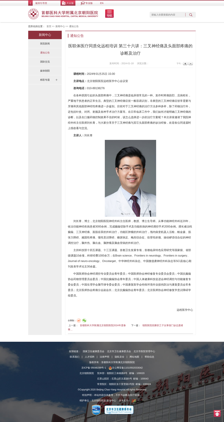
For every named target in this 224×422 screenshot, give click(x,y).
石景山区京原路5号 (121, 378)
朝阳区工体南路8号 (117, 373)
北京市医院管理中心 (144, 351)
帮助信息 (149, 356)
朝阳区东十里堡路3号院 (121, 384)
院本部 (100, 373)
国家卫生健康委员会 (93, 351)
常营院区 (102, 384)
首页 (49, 26)
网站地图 (134, 356)
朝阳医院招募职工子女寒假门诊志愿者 (162, 325)
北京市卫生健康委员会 (119, 351)
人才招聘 (89, 356)
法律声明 (104, 356)
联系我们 (74, 356)
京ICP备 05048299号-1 (93, 367)
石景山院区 (103, 378)
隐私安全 (119, 356)
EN (101, 3)
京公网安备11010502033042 (126, 367)
